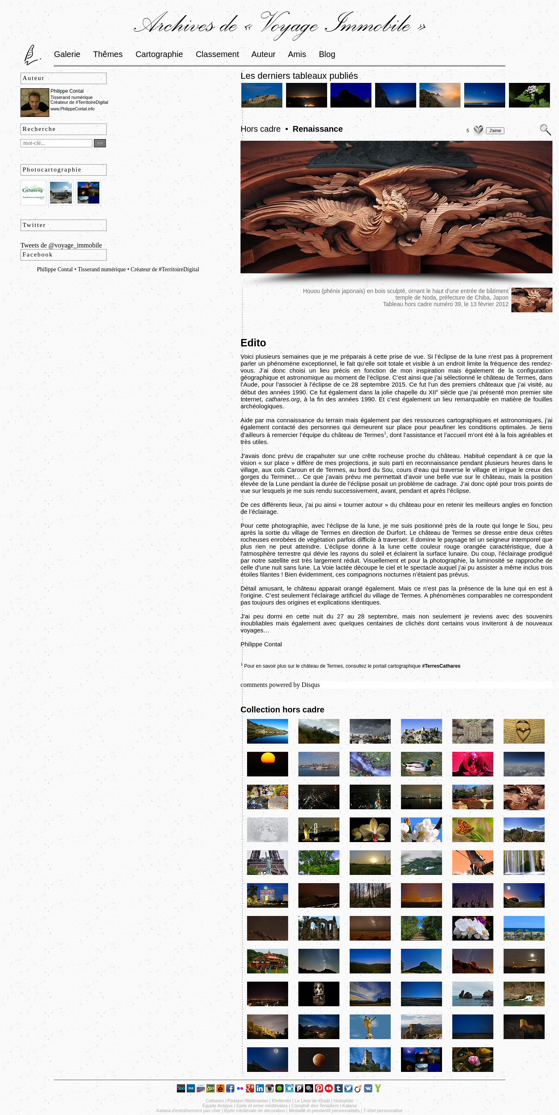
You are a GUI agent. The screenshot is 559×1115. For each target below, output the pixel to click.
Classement (217, 54)
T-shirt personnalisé (383, 1110)
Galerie (67, 54)
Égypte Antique (217, 1105)
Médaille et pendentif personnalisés (324, 1110)
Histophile (343, 1100)
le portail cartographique (414, 666)
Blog (327, 54)
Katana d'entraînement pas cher (188, 1110)
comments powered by (280, 684)
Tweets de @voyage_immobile (61, 245)
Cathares (215, 1100)
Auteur (264, 54)
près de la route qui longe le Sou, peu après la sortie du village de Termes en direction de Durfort (396, 529)
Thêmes (108, 54)
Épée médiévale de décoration (254, 1110)
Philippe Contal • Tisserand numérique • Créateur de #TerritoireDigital (118, 269)
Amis (297, 54)
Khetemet (281, 1100)
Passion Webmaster (248, 1100)
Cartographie (159, 54)
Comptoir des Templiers (315, 1105)
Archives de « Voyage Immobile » (280, 23)
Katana (349, 1105)
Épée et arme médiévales (262, 1105)
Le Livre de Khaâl (312, 1100)
